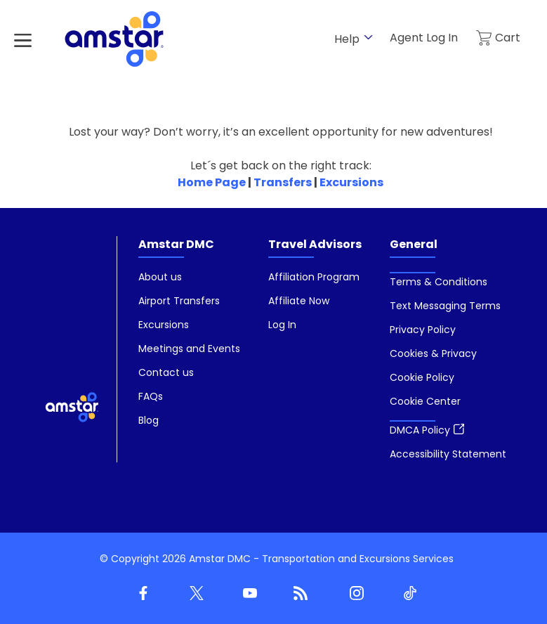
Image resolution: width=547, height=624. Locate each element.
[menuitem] (189, 349)
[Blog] (300, 593)
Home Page (212, 182)
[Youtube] (247, 593)
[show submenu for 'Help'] (368, 37)
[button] (425, 401)
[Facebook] (140, 593)
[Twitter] (193, 593)
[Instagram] (354, 593)
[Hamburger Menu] (23, 40)
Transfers (282, 182)
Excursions (351, 182)
